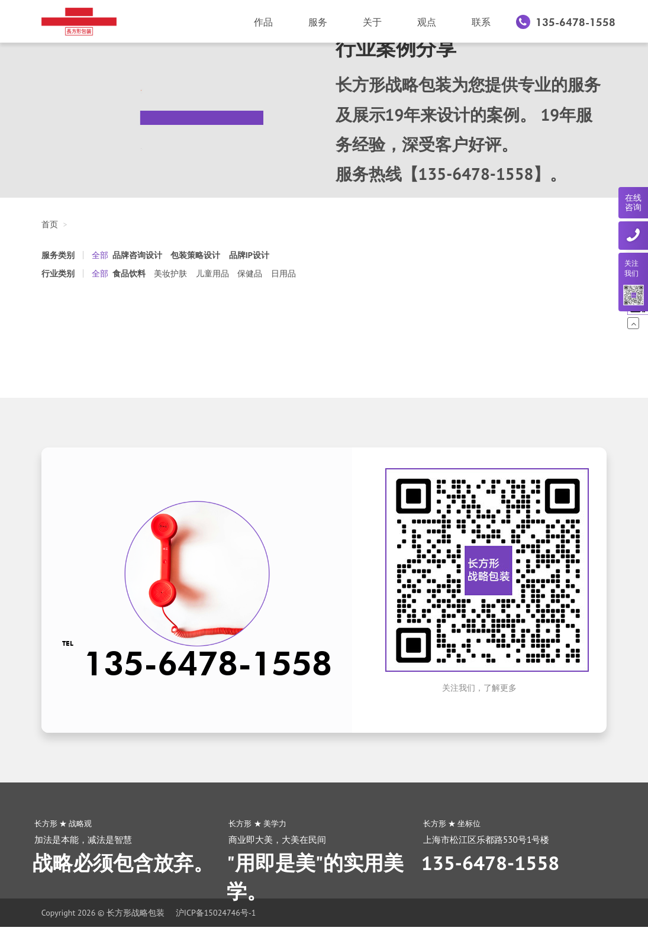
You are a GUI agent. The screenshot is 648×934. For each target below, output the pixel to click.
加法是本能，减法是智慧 (83, 839)
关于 (372, 22)
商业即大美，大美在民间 (277, 839)
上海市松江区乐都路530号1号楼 (486, 839)
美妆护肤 (170, 273)
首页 (49, 224)
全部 (100, 255)
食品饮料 (129, 273)
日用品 (283, 273)
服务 (317, 22)
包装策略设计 (195, 255)
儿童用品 (212, 273)
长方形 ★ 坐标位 (452, 823)
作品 (263, 22)
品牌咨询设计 (137, 255)
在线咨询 (633, 202)
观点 (426, 22)
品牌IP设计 (249, 255)
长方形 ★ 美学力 (257, 823)
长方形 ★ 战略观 (63, 823)
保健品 (249, 273)
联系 (481, 22)
